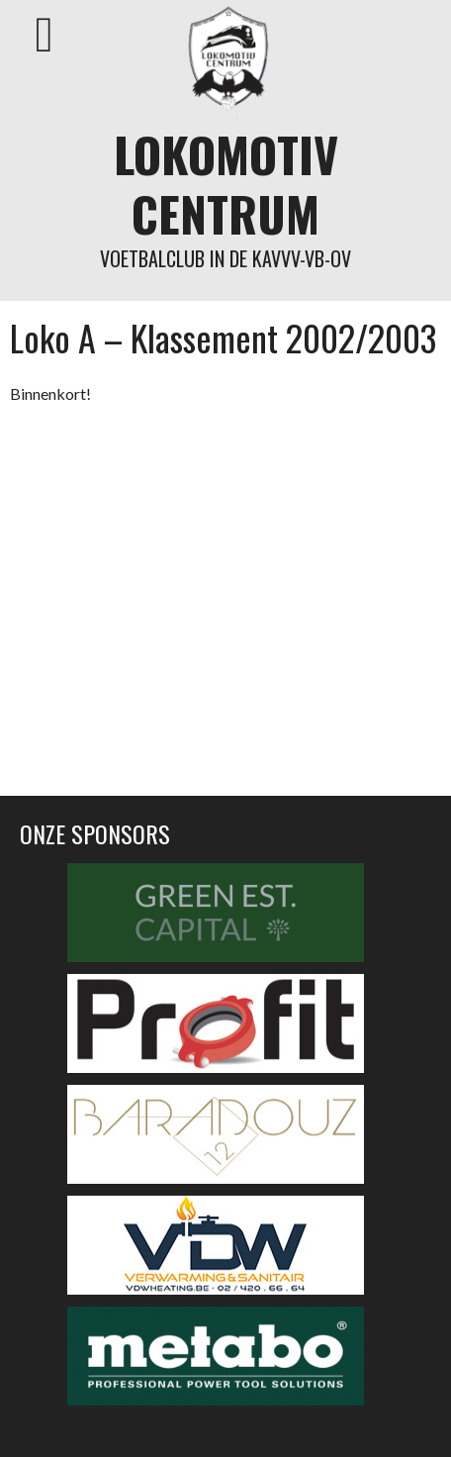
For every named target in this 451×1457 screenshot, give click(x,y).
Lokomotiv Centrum (226, 183)
